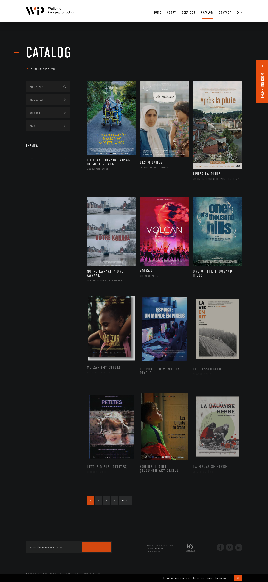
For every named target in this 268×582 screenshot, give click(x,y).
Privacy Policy (73, 573)
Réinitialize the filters (40, 69)
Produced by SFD (92, 573)
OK (238, 578)
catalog (49, 52)
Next (125, 500)
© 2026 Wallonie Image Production (43, 573)
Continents (36, 170)
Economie (35, 193)
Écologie (35, 181)
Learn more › (221, 578)
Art (31, 158)
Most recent (235, 65)
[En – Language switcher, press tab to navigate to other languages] (238, 11)
